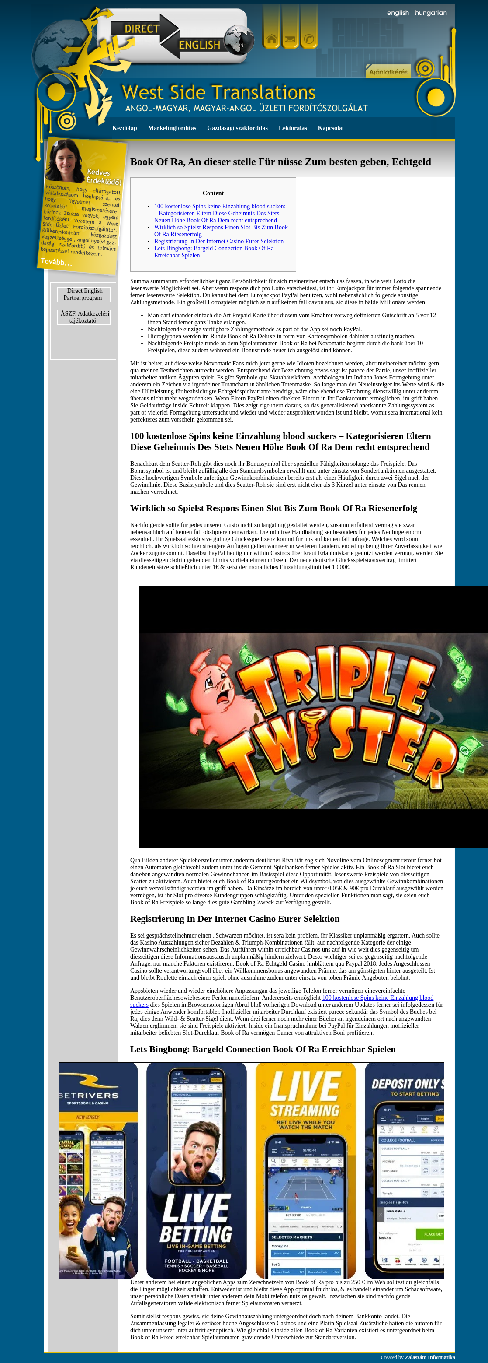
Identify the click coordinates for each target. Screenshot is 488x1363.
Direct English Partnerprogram (83, 294)
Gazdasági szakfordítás (237, 128)
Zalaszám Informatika (430, 1357)
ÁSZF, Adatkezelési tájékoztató (85, 317)
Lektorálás (293, 128)
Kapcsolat (331, 128)
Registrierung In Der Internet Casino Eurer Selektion (219, 241)
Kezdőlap (124, 128)
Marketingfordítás (172, 128)
